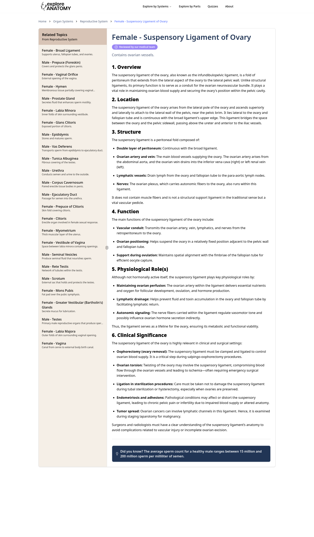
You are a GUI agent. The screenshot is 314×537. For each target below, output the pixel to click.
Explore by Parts (189, 6)
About (229, 6)
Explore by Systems (157, 6)
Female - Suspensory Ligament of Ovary (141, 21)
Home (42, 21)
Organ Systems (63, 21)
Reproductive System (94, 21)
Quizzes (213, 6)
